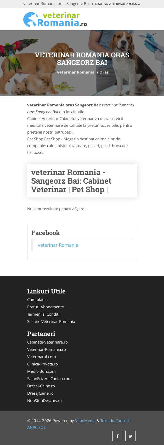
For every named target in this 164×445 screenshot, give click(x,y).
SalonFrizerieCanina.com (49, 378)
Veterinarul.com (41, 356)
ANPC (32, 427)
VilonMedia (85, 420)
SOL (42, 427)
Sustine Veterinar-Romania (51, 321)
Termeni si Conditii (43, 314)
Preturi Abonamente (45, 306)
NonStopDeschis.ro (44, 400)
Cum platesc (38, 299)
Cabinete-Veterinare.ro (47, 342)
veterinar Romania (75, 72)
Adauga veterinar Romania (116, 4)
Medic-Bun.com (41, 371)
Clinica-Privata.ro (42, 364)
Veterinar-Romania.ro (46, 349)
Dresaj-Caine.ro (41, 385)
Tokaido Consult (114, 420)
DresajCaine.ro (40, 393)
